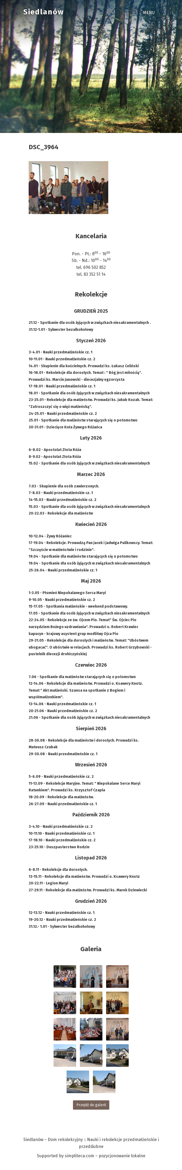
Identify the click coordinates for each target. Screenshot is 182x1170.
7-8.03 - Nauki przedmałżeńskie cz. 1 (61, 493)
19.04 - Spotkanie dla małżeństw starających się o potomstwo (83, 556)
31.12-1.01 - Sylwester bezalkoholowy (61, 329)
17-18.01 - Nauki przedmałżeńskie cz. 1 (62, 386)
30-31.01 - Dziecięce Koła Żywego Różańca (65, 427)
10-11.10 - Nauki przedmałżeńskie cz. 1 (61, 833)
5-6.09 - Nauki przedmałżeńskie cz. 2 (61, 776)
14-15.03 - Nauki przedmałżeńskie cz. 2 (62, 500)
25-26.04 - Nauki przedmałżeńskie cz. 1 (63, 570)
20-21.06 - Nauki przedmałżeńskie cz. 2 (63, 711)
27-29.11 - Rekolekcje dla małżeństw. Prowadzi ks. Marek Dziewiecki (88, 890)
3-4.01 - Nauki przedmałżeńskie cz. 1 (60, 352)
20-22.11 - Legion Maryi (48, 883)
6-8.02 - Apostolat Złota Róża (55, 450)
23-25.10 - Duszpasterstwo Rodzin (59, 847)
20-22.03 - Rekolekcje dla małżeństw (61, 513)
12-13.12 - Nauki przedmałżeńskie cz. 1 (61, 912)
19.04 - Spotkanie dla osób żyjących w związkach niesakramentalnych (89, 563)
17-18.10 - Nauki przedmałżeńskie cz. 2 (62, 840)
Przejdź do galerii (91, 1105)
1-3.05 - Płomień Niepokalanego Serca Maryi (67, 593)
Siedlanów (43, 11)
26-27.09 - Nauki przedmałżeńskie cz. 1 (63, 804)
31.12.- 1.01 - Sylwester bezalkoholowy (62, 926)
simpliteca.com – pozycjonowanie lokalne (105, 1155)
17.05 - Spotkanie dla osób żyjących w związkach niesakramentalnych (89, 613)
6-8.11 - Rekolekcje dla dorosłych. (58, 869)
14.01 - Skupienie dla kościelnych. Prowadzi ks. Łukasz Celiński (84, 366)
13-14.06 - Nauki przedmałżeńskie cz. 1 (62, 704)
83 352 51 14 (95, 274)
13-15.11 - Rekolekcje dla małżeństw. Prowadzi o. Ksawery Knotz (84, 876)
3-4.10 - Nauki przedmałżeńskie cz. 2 (61, 826)
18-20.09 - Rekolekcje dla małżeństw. (61, 797)
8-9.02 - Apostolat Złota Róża (55, 456)
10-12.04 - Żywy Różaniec (50, 536)
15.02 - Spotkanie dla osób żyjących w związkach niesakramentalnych (89, 463)
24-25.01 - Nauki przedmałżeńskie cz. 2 (63, 413)
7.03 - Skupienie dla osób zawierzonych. (64, 486)
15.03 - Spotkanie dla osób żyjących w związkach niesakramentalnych (89, 506)
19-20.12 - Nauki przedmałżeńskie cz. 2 (62, 919)
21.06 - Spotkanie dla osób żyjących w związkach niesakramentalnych (89, 717)
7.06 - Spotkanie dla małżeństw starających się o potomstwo (82, 677)
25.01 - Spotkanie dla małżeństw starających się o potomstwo (83, 420)
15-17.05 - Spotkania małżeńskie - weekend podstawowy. (78, 606)
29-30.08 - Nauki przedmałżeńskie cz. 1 (63, 754)
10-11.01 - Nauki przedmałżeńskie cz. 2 (62, 359)
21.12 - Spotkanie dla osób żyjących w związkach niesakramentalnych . (90, 322)
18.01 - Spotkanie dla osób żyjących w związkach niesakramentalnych (89, 393)
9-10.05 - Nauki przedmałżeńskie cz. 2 (62, 599)
